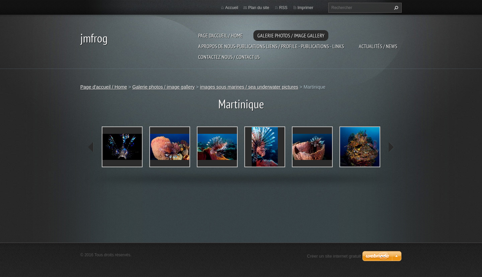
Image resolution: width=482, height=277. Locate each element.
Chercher (395, 8)
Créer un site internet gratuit (334, 256)
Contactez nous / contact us (229, 57)
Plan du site (258, 7)
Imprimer (305, 7)
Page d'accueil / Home (220, 35)
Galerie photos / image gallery (290, 35)
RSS (283, 7)
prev (91, 147)
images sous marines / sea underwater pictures (249, 87)
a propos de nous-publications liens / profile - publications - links (271, 46)
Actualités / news (378, 46)
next (391, 147)
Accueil (231, 7)
